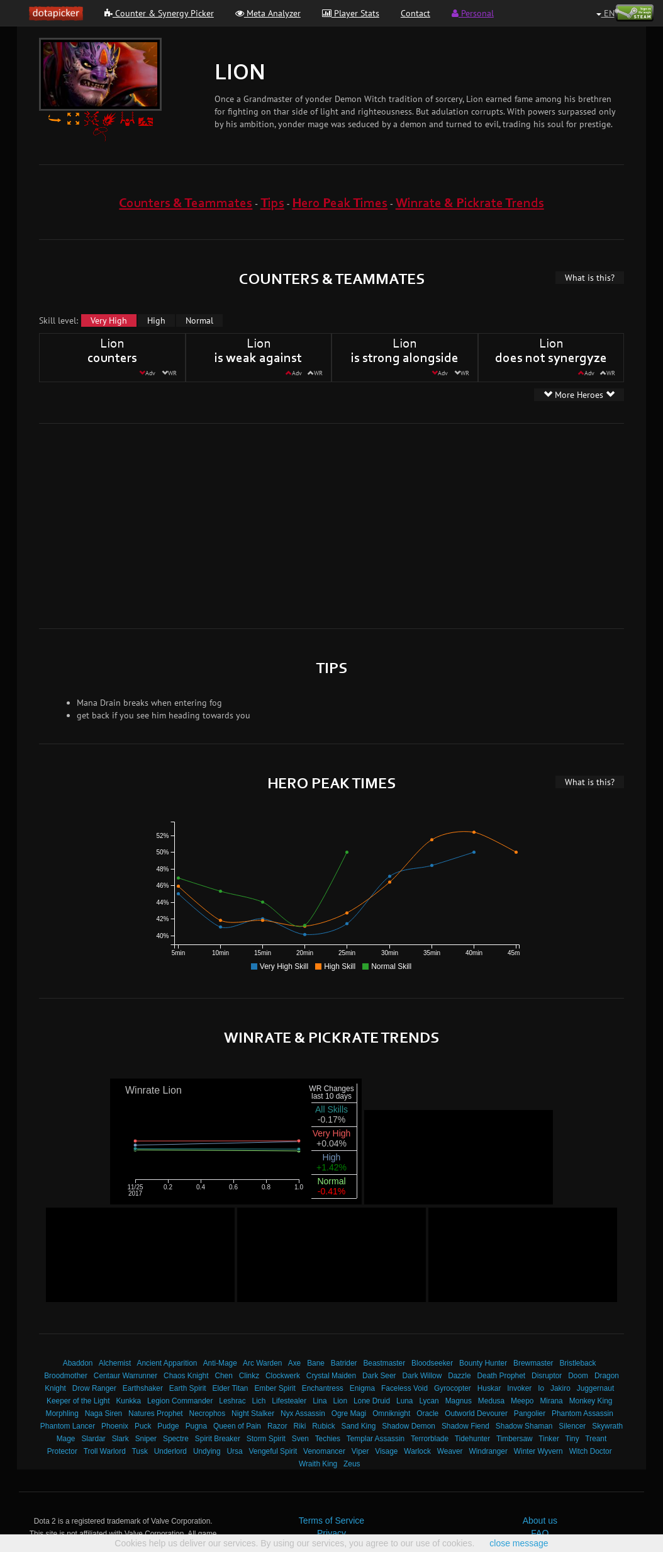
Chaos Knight (186, 1375)
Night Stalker (252, 1413)
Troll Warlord (105, 1451)
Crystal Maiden (331, 1375)
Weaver (450, 1451)
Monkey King (591, 1400)
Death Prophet (501, 1375)
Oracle (427, 1413)
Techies (327, 1438)
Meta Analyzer (268, 13)
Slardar (93, 1438)
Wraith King (318, 1463)
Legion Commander (180, 1400)
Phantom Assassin (582, 1413)
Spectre (176, 1438)
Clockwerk (282, 1375)
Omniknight (391, 1413)
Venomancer (324, 1451)
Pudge (168, 1426)
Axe (294, 1363)
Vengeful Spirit (273, 1451)
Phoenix (114, 1426)
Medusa (491, 1400)
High (156, 320)
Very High (109, 320)
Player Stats (350, 13)
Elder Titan (230, 1388)
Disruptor (547, 1375)
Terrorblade (429, 1438)
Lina (319, 1400)
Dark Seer (379, 1375)
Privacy (331, 1533)
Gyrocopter (452, 1388)
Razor (277, 1426)
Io (541, 1388)
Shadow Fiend (465, 1426)
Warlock (417, 1451)
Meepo (522, 1400)
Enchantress (322, 1388)
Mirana (551, 1400)
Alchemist (115, 1363)
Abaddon (78, 1363)
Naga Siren (104, 1413)
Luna (404, 1400)
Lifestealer (289, 1400)
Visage (386, 1451)
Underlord (170, 1451)
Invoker (519, 1388)
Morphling (62, 1413)
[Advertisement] (204, 524)
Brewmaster (533, 1363)
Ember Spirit (274, 1388)
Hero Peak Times (339, 203)
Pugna (196, 1426)
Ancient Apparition (167, 1363)
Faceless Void (404, 1388)
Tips (272, 203)
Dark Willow (422, 1375)
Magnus (458, 1400)
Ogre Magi (349, 1413)
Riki (300, 1426)
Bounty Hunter (483, 1363)
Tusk (140, 1451)
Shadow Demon (408, 1426)
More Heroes (579, 394)
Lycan (428, 1400)
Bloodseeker (432, 1363)
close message (518, 1543)
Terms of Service (331, 1520)
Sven (300, 1438)
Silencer (572, 1426)
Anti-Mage (220, 1363)
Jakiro (560, 1388)
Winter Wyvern (538, 1451)
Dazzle (459, 1375)
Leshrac (232, 1400)
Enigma (362, 1388)
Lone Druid (372, 1400)
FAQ (540, 1533)
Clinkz (249, 1375)
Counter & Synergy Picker (159, 13)
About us (540, 1520)
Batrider (344, 1363)
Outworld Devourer (476, 1413)
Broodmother (65, 1375)
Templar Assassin (376, 1438)
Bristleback (577, 1363)
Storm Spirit (266, 1438)
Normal (199, 320)
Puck (143, 1426)
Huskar (489, 1388)
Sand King (359, 1426)
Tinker (548, 1438)
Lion (340, 1400)
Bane (316, 1363)
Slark (120, 1438)
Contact (415, 13)
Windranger (488, 1451)
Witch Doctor (590, 1451)
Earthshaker (143, 1388)
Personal (473, 13)
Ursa (234, 1451)
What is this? (590, 277)
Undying (207, 1451)
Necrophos (207, 1413)
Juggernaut (596, 1388)
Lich (259, 1400)
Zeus (351, 1463)
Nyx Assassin (303, 1413)
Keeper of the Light (78, 1400)
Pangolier (529, 1413)
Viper (360, 1451)
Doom (578, 1375)
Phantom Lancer (67, 1426)
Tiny (572, 1438)
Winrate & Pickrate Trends (470, 203)
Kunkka (128, 1400)
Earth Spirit (187, 1388)
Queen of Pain (237, 1426)
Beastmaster (384, 1363)
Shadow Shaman (524, 1426)
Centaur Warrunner (125, 1375)
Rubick (323, 1426)
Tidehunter (472, 1438)
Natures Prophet (155, 1413)
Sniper (146, 1438)
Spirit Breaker (217, 1438)
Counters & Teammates (185, 203)
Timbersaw (514, 1438)
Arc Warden (262, 1363)
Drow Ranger (94, 1388)
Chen (223, 1375)
